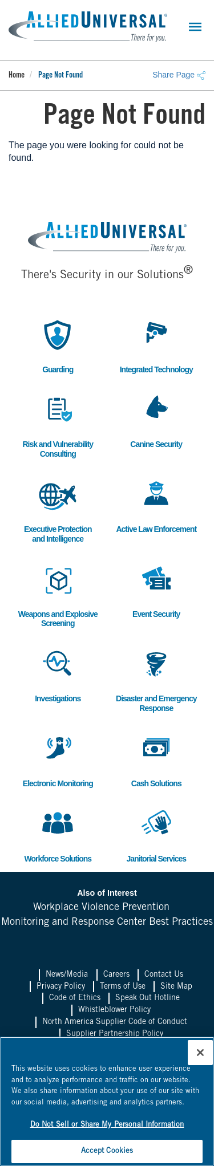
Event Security (156, 590)
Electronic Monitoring (58, 759)
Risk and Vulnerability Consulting (57, 424)
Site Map (176, 987)
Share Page (178, 74)
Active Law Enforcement (156, 505)
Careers (116, 975)
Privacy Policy (61, 987)
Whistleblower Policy (114, 1010)
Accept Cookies (107, 1151)
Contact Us (163, 975)
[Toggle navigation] (195, 27)
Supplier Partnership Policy (114, 1034)
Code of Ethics (74, 998)
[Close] (200, 1052)
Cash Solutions (156, 759)
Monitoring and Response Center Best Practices (107, 922)
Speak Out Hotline (147, 998)
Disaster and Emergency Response (156, 679)
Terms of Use (123, 987)
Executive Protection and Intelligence (58, 509)
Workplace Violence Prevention (101, 908)
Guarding (58, 345)
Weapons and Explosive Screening (58, 594)
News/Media (67, 975)
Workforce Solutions (57, 834)
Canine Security (156, 420)
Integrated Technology (156, 345)
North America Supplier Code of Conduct (114, 1022)
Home (17, 76)
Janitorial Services (156, 834)
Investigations (58, 674)
